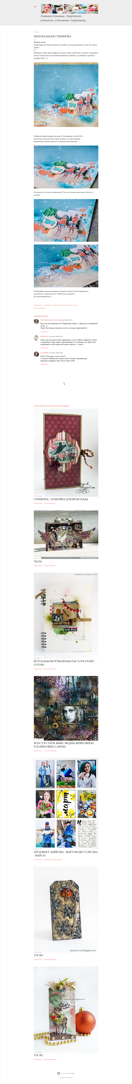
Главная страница (52, 16)
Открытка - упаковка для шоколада (61, 499)
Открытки (47, 20)
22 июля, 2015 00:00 (65, 320)
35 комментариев (50, 959)
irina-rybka (44, 353)
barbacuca (45, 336)
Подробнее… (74, 16)
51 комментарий (49, 565)
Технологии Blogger (66, 1073)
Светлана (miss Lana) (49, 320)
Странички (62, 20)
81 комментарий (49, 669)
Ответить (44, 332)
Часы (38, 561)
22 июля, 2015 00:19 (56, 336)
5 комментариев (49, 503)
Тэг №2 (38, 1055)
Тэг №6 (38, 955)
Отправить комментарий (52, 859)
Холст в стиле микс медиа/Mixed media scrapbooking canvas (64, 744)
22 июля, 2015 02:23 (56, 353)
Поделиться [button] (38, 305)
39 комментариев (50, 1059)
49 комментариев (50, 750)
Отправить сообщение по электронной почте (60, 305)
